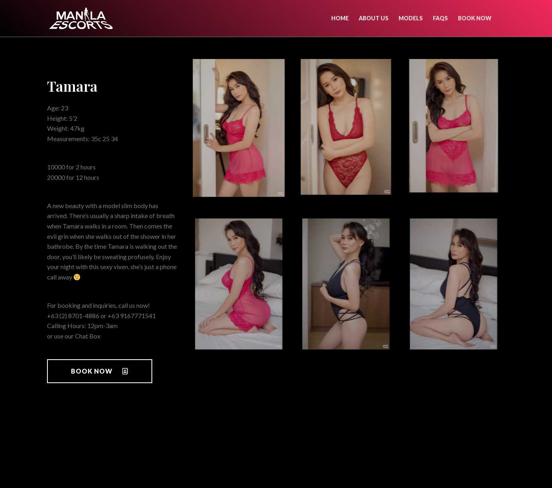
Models (411, 18)
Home (340, 18)
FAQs (440, 18)
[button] (99, 371)
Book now (474, 18)
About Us (374, 18)
